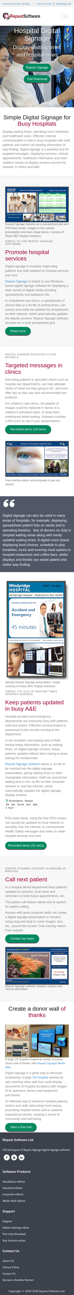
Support (7, 1221)
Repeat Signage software (22, 764)
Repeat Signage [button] (37, 67)
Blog (27, 3)
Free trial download (14, 1234)
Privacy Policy (11, 1267)
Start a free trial (20, 1127)
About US (8, 1261)
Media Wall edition (14, 1200)
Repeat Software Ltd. (52, 1291)
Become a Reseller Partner (18, 1280)
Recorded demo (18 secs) (28, 429)
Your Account (44, 3)
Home (6, 3)
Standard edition (13, 1188)
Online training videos (16, 1227)
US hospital (40, 1077)
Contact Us (9, 1273)
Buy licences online (14, 1240)
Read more (18, 331)
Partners (17, 3)
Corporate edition (13, 1194)
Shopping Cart (63, 3)
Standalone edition (14, 1181)
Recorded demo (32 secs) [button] (26, 845)
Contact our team (22, 938)
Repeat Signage (16, 281)
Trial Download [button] (37, 79)
